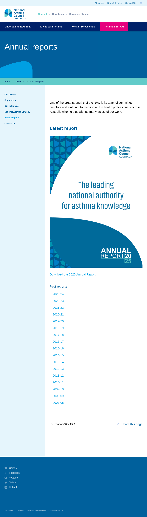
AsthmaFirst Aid (114, 26)
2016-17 (58, 341)
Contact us (10, 123)
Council (42, 14)
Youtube (11, 478)
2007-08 (58, 402)
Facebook (12, 473)
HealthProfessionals (83, 26)
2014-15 (58, 355)
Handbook (58, 14)
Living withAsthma (51, 26)
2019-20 (58, 321)
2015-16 (58, 348)
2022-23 (58, 301)
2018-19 (58, 328)
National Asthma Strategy (17, 112)
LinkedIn (11, 487)
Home (7, 81)
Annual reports (12, 117)
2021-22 (58, 307)
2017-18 (58, 334)
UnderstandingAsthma (18, 26)
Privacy (20, 511)
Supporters (10, 100)
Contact (11, 468)
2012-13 (58, 368)
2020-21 (58, 314)
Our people (10, 94)
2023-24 (58, 294)
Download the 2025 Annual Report (73, 274)
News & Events (114, 3)
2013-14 (58, 362)
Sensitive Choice (78, 14)
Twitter (10, 482)
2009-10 (58, 389)
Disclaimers (9, 511)
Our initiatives (12, 106)
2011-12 (58, 375)
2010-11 (58, 382)
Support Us (130, 3)
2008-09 (58, 396)
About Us (99, 3)
